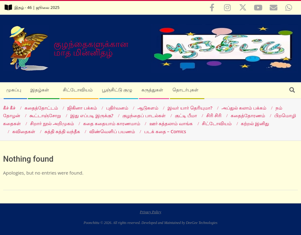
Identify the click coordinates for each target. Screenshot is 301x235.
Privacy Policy (150, 212)
